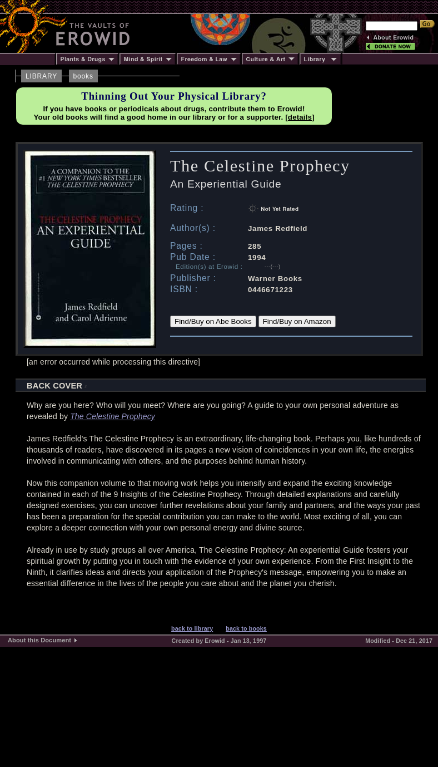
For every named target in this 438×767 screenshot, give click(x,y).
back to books (246, 628)
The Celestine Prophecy (112, 416)
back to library (192, 628)
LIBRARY (41, 76)
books (83, 76)
